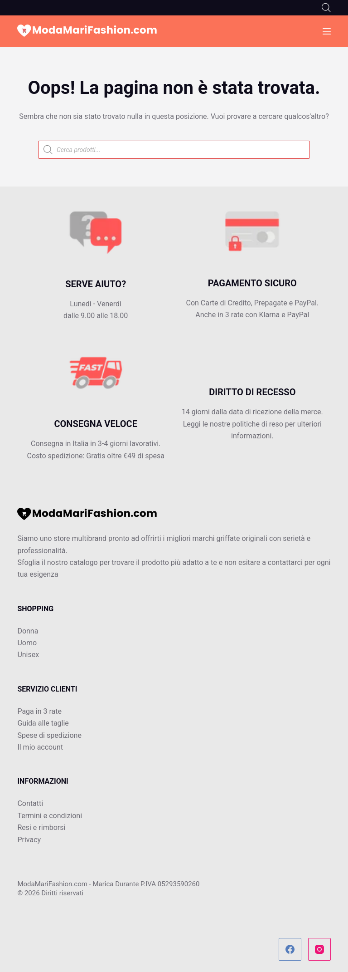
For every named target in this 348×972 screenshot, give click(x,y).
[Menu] (327, 31)
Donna (27, 631)
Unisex (28, 654)
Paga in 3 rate (39, 711)
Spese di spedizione (49, 735)
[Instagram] (319, 949)
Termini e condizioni (49, 815)
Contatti (30, 803)
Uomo (27, 642)
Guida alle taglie (42, 723)
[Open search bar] (326, 7)
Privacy (29, 839)
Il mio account (40, 747)
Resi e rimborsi (41, 827)
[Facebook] (290, 949)
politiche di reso (257, 424)
